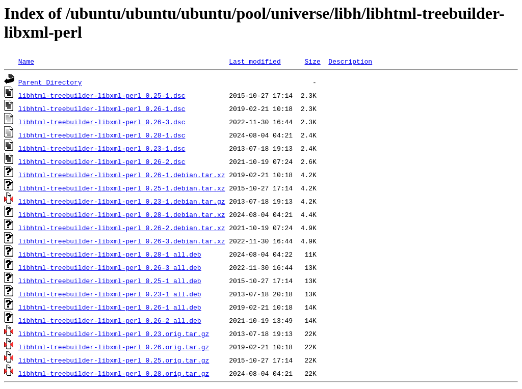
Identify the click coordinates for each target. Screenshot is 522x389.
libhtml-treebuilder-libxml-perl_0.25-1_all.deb (109, 280)
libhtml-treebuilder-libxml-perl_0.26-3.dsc (102, 121)
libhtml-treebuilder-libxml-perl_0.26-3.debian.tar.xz (121, 240)
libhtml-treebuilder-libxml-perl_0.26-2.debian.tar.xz (121, 227)
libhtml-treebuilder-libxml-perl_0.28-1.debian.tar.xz (121, 214)
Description (350, 61)
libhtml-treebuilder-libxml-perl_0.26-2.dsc (102, 161)
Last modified (254, 61)
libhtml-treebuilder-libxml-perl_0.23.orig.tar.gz (113, 333)
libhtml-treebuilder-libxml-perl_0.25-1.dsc (102, 95)
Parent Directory (50, 82)
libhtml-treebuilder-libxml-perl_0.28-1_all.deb (109, 254)
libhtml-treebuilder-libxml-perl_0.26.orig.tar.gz (113, 346)
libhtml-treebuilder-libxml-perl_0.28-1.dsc (102, 135)
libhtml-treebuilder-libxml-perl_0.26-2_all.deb (109, 320)
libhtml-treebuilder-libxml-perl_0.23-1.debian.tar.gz (121, 201)
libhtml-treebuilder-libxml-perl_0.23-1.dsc (102, 148)
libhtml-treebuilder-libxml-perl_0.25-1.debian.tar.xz (121, 187)
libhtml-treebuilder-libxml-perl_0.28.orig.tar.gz (113, 373)
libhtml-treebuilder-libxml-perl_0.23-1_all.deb (109, 293)
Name (26, 61)
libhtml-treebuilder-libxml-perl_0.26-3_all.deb (109, 267)
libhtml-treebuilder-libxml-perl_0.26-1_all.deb (109, 307)
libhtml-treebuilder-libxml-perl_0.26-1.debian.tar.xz (121, 174)
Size (312, 61)
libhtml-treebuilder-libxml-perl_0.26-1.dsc (102, 108)
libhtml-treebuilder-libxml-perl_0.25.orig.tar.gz (113, 360)
